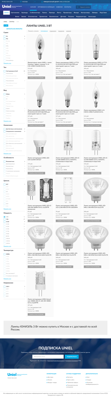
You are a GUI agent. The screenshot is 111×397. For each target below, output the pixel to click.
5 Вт (7, 219)
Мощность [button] (8, 213)
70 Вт (7, 233)
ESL (7, 43)
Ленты (59, 12)
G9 (7, 191)
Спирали (8, 113)
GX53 (7, 194)
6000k (8, 268)
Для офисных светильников (14, 143)
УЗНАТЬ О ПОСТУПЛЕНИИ (36, 77)
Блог (88, 377)
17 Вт (7, 231)
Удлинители (43, 16)
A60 (7, 96)
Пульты (44, 12)
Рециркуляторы (81, 16)
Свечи (7, 108)
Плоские (8, 103)
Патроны (71, 16)
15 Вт (7, 229)
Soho (7, 50)
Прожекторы (67, 12)
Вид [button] (5, 90)
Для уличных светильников (14, 150)
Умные (8, 173)
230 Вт (8, 243)
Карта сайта (70, 380)
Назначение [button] (8, 125)
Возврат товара (52, 382)
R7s (7, 201)
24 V (7, 291)
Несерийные (9, 60)
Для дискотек (10, 136)
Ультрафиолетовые (11, 83)
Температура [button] (8, 250)
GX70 (7, 196)
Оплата (50, 380)
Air (7, 36)
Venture (8, 55)
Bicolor (8, 41)
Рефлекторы (9, 106)
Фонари (76, 12)
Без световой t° (10, 273)
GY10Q (8, 199)
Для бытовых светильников (14, 129)
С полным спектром (12, 276)
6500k (8, 271)
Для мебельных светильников (14, 138)
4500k (8, 266)
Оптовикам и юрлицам (46, 7)
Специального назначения (13, 131)
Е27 (7, 184)
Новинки (59, 7)
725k (7, 261)
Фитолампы (9, 85)
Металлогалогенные (12, 78)
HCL (7, 46)
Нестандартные (10, 101)
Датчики (63, 16)
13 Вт (7, 226)
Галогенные (9, 73)
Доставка (50, 377)
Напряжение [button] (8, 283)
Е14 (7, 203)
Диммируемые (10, 164)
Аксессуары (92, 16)
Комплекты (9, 168)
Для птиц (9, 146)
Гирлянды (24, 12)
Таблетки (8, 115)
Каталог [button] (33, 7)
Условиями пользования (72, 360)
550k (7, 259)
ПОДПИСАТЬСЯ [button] (72, 356)
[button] (100, 7)
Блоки (17, 16)
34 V (7, 293)
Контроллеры (85, 12)
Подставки (103, 12)
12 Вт (7, 224)
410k (7, 256)
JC (6, 99)
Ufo (7, 53)
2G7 (7, 186)
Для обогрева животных (13, 141)
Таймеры (95, 12)
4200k (8, 263)
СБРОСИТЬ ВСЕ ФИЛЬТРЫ (14, 28)
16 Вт (7, 221)
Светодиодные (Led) (12, 71)
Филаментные (10, 161)
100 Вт (8, 238)
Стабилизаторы (35, 12)
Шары (8, 94)
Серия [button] (6, 32)
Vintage (8, 58)
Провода (52, 12)
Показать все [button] (7, 63)
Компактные (9, 166)
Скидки (89, 380)
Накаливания (10, 80)
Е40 (7, 206)
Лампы (6, 12)
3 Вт (7, 217)
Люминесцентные (11, 76)
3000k (8, 254)
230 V (7, 286)
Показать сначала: (33, 31)
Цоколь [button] (6, 181)
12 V (7, 289)
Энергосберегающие (12, 176)
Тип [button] (5, 67)
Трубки (8, 118)
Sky (7, 38)
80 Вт (7, 236)
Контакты (67, 7)
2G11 (7, 189)
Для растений (10, 148)
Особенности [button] (9, 158)
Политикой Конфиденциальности (55, 360)
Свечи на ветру (10, 111)
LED (7, 48)
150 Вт (8, 241)
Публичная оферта (72, 382)
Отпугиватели (32, 16)
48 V (7, 296)
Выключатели (53, 16)
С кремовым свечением (13, 171)
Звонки (23, 16)
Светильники (15, 12)
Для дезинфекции (11, 133)
